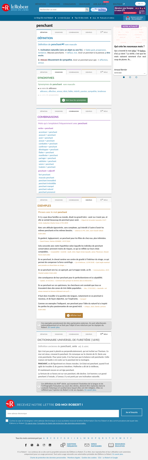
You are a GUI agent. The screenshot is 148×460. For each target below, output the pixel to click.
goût (93, 50)
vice (75, 53)
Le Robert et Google (110, 458)
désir (65, 91)
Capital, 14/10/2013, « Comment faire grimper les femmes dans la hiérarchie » (66, 281)
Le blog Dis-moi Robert (42, 18)
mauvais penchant (46, 177)
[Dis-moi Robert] (99, 10)
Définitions (40, 4)
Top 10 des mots (80, 18)
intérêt (77, 91)
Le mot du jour (62, 18)
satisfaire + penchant (47, 161)
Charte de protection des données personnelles (48, 458)
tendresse (102, 91)
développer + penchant (48, 149)
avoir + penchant (46, 138)
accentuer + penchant (48, 132)
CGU (99, 458)
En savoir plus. (54, 327)
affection (104, 60)
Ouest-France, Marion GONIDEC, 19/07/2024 (55, 241)
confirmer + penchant (48, 146)
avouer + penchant (46, 141)
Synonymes (54, 4)
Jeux (93, 18)
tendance (42, 53)
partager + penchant (47, 158)
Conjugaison (69, 4)
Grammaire (84, 4)
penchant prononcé (47, 192)
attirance (43, 91)
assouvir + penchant (47, 135)
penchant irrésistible (47, 183)
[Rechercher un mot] (87, 10)
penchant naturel (46, 189)
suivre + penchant (46, 164)
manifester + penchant (48, 155)
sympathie (92, 91)
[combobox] (62, 10)
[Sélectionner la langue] (140, 4)
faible (88, 50)
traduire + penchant (47, 167)
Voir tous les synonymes (76, 100)
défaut (70, 53)
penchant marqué (46, 186)
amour (41, 63)
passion (84, 91)
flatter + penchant (46, 152)
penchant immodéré (47, 180)
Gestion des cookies (89, 458)
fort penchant (44, 174)
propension (101, 50)
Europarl (83, 299)
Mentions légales (73, 458)
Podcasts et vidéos (107, 18)
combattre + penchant (48, 143)
